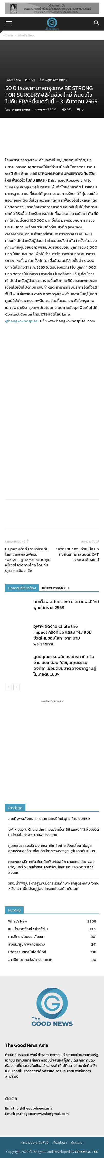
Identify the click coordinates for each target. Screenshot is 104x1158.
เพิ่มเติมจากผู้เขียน (55, 588)
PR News (30, 80)
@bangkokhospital (22, 321)
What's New (26, 35)
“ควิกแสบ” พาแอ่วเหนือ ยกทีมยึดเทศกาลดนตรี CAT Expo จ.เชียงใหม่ (77, 554)
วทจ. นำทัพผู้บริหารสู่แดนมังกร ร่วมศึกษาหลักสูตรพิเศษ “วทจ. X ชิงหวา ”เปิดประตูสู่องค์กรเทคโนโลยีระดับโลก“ (53, 886)
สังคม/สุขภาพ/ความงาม (53, 80)
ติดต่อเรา (77, 1142)
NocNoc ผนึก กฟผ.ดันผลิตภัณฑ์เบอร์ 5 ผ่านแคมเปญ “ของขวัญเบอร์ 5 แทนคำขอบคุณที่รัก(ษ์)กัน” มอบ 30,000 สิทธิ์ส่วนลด (51, 867)
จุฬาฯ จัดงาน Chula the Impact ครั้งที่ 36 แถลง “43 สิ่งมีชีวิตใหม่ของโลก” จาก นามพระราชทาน (62, 635)
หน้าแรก (8, 35)
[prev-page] (8, 687)
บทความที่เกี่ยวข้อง (22, 588)
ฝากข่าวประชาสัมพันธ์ (34, 1142)
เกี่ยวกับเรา (59, 1142)
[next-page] (16, 687)
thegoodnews (21, 109)
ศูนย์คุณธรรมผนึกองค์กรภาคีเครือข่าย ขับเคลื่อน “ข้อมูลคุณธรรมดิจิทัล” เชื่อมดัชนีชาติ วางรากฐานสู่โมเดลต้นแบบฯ (64, 665)
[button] (9, 24)
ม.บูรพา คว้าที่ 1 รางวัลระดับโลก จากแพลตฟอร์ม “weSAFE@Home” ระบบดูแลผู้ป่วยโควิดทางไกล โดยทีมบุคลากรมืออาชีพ (28, 559)
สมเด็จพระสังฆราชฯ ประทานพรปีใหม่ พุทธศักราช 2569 (66, 604)
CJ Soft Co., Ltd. (86, 1152)
